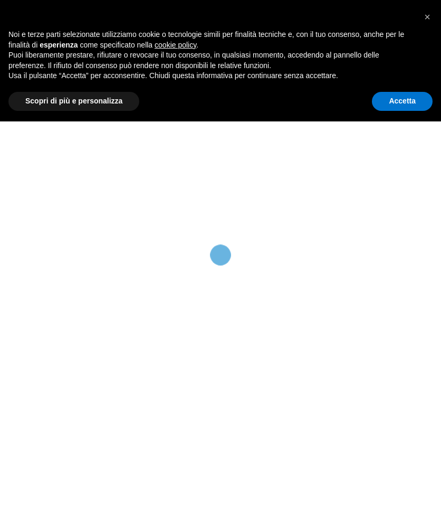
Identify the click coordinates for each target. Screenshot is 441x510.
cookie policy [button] (175, 433)
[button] (427, 405)
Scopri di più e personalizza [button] (73, 489)
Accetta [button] (402, 489)
